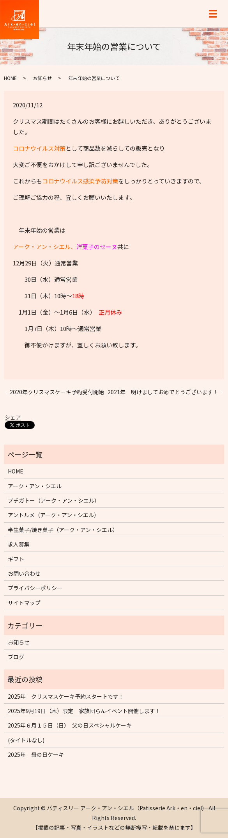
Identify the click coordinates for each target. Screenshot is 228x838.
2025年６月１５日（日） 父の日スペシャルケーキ (70, 725)
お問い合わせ (24, 573)
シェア (13, 417)
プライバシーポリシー (35, 588)
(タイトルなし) (26, 740)
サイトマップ (24, 603)
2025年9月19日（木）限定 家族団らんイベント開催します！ (84, 711)
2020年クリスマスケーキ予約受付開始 (57, 392)
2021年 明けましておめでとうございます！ (163, 392)
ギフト (16, 559)
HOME (10, 78)
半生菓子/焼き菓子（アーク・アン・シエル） (63, 530)
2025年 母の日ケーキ (36, 754)
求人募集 (19, 544)
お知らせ (42, 78)
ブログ (16, 657)
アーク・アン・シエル (35, 486)
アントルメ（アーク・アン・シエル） (53, 515)
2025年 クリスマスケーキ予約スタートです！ (66, 696)
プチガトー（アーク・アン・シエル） (54, 500)
